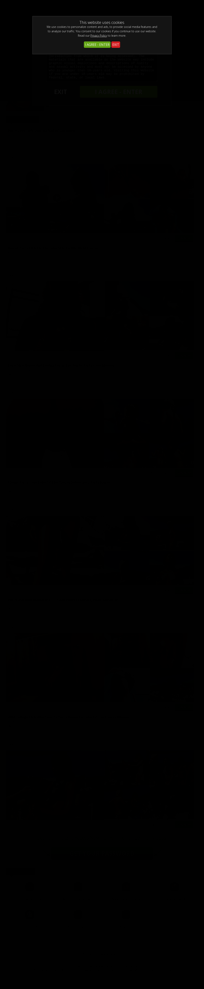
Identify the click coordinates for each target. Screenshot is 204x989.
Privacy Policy (98, 35)
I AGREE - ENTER (97, 44)
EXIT (115, 44)
